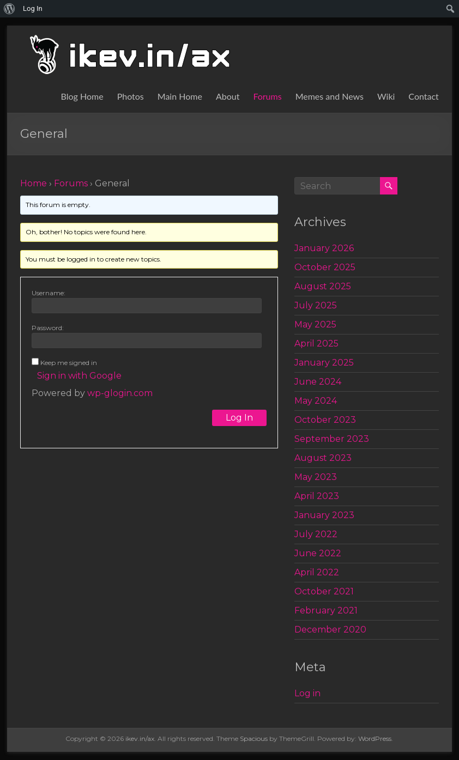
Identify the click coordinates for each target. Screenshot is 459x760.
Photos (130, 96)
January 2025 (324, 362)
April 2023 (316, 496)
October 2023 (325, 420)
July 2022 (315, 534)
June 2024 (317, 381)
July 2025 (315, 305)
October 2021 (324, 591)
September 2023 (331, 439)
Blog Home (82, 96)
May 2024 (315, 401)
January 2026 (324, 248)
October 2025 (324, 267)
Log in (307, 693)
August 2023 (323, 458)
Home (33, 183)
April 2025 (316, 343)
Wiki (386, 96)
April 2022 (316, 572)
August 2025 (322, 286)
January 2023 (324, 515)
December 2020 (330, 629)
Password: (48, 328)
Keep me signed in (68, 362)
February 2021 (326, 610)
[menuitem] (9, 8)
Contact (423, 96)
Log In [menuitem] (33, 8)
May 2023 (315, 477)
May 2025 (315, 324)
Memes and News (329, 96)
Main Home (180, 96)
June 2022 (317, 553)
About (228, 96)
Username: (48, 293)
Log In (239, 417)
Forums (267, 96)
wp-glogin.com (120, 393)
